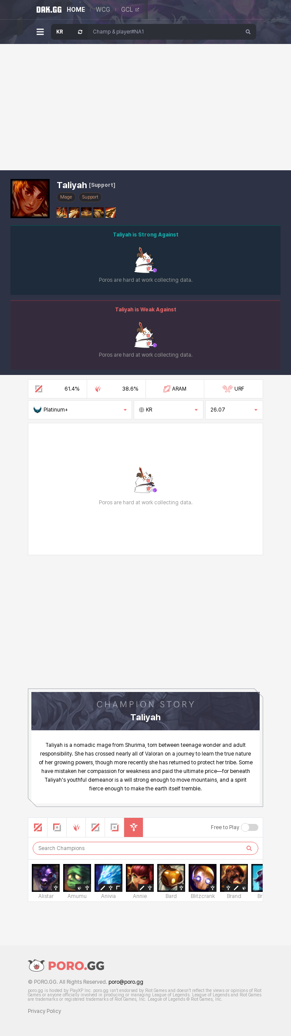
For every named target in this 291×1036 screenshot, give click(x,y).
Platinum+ (80, 409)
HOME (76, 10)
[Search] (248, 32)
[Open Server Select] (69, 32)
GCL (130, 10)
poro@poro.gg (125, 982)
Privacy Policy (44, 1011)
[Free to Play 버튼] (249, 827)
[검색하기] (249, 848)
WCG (103, 10)
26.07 (234, 410)
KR (168, 410)
